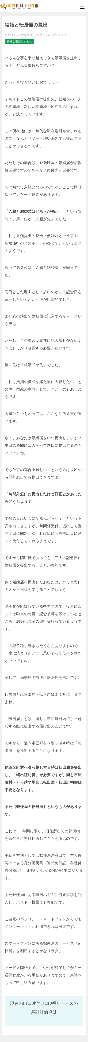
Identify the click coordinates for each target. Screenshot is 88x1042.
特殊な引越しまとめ (19, 41)
